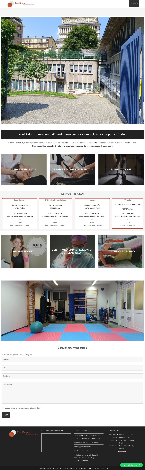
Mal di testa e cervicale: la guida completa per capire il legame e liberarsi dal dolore (86, 458)
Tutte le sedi (121, 451)
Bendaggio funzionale (82, 447)
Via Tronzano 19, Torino (121, 437)
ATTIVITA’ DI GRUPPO (121, 251)
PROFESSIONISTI (23, 251)
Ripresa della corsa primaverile (86, 442)
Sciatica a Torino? (81, 451)
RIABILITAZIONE (121, 169)
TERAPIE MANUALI (24, 169)
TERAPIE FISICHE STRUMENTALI (72, 169)
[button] (131, 465)
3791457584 (22, 213)
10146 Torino (127, 209)
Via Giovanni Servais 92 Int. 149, (127, 204)
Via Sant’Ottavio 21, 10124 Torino (121, 435)
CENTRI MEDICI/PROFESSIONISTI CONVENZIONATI (72, 251)
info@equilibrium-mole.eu (22, 216)
